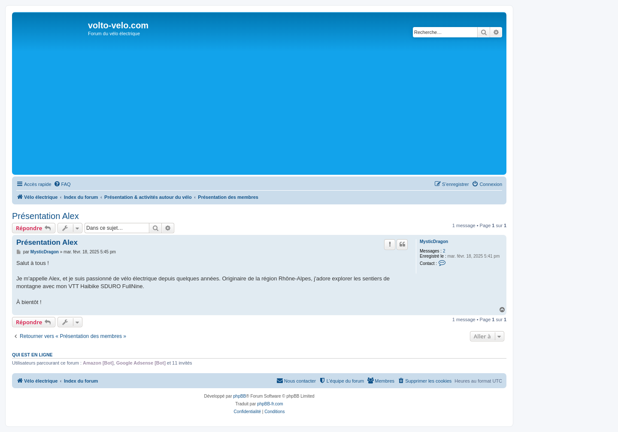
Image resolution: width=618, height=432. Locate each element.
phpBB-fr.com (270, 404)
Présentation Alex (45, 216)
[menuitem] (62, 184)
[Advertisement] (259, 108)
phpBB (239, 396)
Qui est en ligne (32, 354)
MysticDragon (434, 241)
